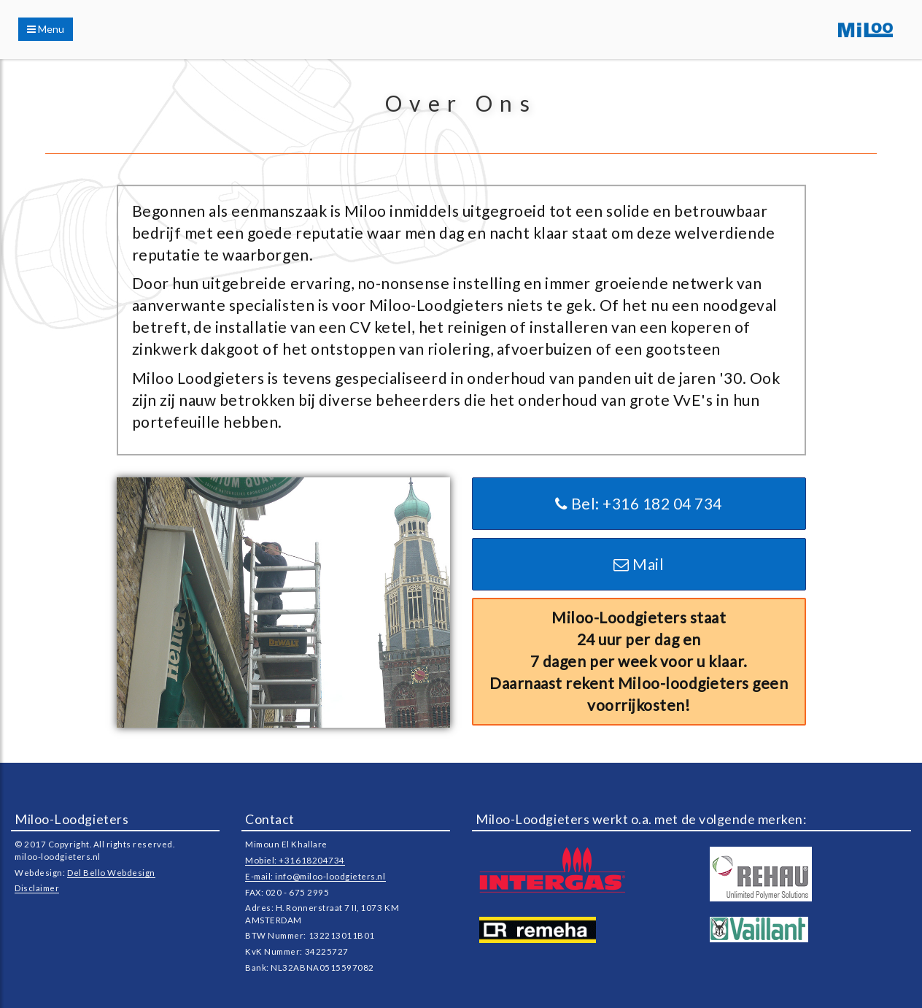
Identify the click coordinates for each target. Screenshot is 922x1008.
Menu (45, 29)
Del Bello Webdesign (111, 872)
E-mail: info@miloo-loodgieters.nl (315, 876)
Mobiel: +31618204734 (294, 860)
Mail (638, 564)
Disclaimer (37, 888)
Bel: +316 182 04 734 (638, 503)
